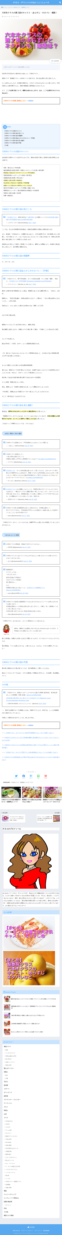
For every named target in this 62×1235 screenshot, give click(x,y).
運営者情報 (46, 1230)
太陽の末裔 (8, 1187)
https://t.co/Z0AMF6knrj (13, 590)
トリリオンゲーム (10, 1172)
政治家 (6, 1085)
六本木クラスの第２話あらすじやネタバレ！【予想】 (19, 138)
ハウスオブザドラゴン (11, 1169)
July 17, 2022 (31, 481)
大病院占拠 (8, 1151)
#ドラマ (27, 698)
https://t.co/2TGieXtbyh (44, 281)
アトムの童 (8, 1130)
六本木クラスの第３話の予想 (12, 143)
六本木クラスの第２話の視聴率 (13, 135)
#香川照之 (31, 217)
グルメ (6, 1107)
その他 (6, 145)
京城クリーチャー (10, 1062)
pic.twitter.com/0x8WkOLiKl (34, 477)
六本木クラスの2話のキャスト (13, 131)
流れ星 (7, 1175)
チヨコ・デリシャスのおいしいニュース (31, 2)
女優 (6, 1078)
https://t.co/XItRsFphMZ (34, 695)
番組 (5, 1191)
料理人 (6, 1110)
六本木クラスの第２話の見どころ (14, 133)
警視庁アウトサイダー (11, 1136)
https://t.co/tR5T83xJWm (24, 219)
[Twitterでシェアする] (16, 777)
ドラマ (31, 782)
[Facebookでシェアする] (23, 777)
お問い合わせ (16, 1230)
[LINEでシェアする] (38, 777)
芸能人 (6, 1072)
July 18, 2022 (27, 462)
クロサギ (7, 1127)
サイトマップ (38, 1230)
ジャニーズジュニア (10, 1194)
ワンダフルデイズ (10, 1053)
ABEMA (30, 101)
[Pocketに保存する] (45, 777)
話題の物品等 (8, 1201)
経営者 (6, 1096)
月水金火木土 (9, 1121)
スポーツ (6, 1089)
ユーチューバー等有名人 (11, 1198)
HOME (31, 1227)
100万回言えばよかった (11, 1148)
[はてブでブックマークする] (31, 777)
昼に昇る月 (8, 1059)
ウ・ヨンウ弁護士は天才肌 (12, 1166)
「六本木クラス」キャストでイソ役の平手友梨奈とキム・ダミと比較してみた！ (29, 733)
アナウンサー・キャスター (12, 1099)
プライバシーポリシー (27, 1230)
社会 (5, 1208)
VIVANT (7, 1124)
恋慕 (6, 1050)
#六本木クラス (12, 217)
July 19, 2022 (26, 614)
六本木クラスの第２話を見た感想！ (14, 140)
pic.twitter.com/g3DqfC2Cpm (47, 459)
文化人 (6, 1081)
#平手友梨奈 (13, 219)
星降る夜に (8, 1154)
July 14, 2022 (26, 547)
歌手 (6, 1075)
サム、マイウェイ (10, 1163)
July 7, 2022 (32, 223)
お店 (5, 1114)
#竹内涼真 (51, 217)
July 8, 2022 (42, 703)
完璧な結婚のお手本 (10, 1056)
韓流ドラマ (7, 1046)
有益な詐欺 (8, 1065)
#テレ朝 (22, 698)
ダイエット (8, 1205)
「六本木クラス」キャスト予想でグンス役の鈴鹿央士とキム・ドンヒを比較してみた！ (31, 752)
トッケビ (7, 1178)
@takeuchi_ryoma (45, 698)
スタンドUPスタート (11, 1157)
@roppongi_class (32, 281)
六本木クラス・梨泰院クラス (19, 782)
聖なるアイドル (8, 1068)
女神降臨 (7, 1184)
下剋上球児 (8, 1139)
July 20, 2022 (29, 446)
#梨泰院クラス (40, 588)
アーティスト (8, 1103)
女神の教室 (8, 1145)
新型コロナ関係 (8, 1215)
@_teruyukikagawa (12, 700)
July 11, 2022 (28, 561)
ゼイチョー (8, 1133)
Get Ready (8, 1142)
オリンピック (8, 1092)
